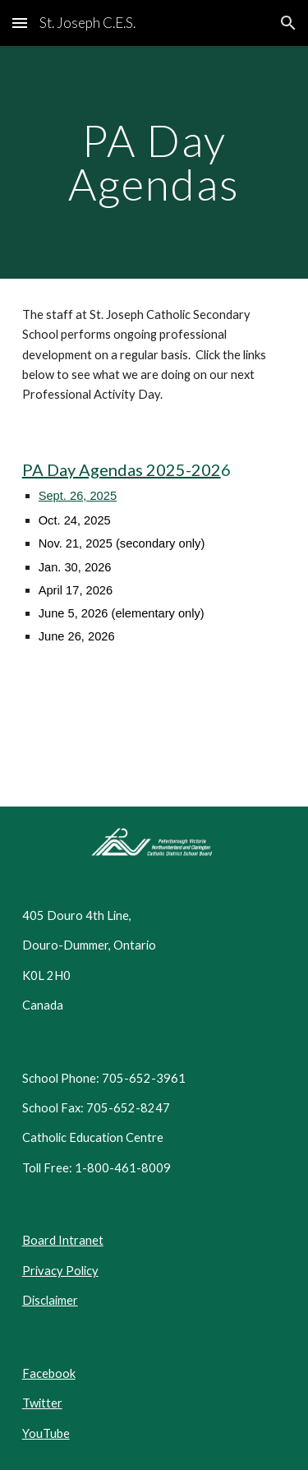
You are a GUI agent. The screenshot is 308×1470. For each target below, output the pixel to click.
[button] (19, 22)
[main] (154, 162)
